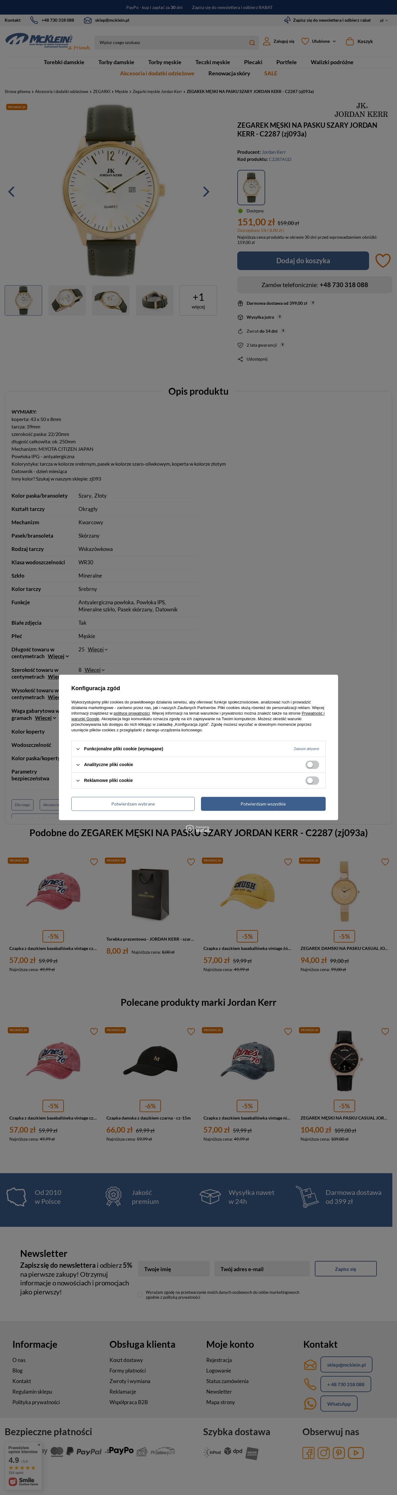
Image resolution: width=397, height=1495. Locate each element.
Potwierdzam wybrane (133, 803)
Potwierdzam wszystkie (263, 803)
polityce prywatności (132, 713)
